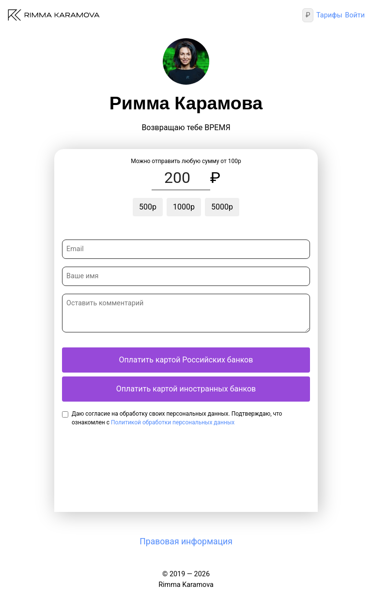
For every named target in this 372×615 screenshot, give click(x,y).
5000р (222, 206)
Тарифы (329, 15)
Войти (355, 15)
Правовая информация (186, 541)
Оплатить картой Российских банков (186, 359)
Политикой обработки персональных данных (172, 422)
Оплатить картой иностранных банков (186, 388)
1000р (184, 206)
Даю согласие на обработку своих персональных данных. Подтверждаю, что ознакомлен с (177, 418)
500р (147, 206)
